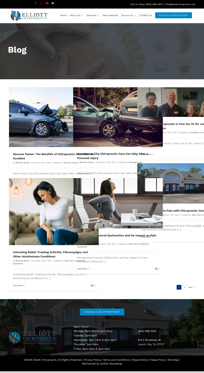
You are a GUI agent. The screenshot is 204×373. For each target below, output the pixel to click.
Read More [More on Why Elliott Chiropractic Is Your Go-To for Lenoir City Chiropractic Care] (146, 154)
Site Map (173, 359)
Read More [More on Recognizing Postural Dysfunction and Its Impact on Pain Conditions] (82, 269)
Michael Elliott (22, 163)
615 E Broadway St (149, 339)
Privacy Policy (92, 359)
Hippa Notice (140, 359)
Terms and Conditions (116, 359)
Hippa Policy (158, 359)
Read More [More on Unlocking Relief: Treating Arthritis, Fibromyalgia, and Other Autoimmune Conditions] (18, 285)
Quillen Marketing (111, 363)
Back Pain (196, 215)
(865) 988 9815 (147, 331)
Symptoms (18, 263)
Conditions (194, 132)
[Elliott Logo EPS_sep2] (32, 332)
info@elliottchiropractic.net (180, 4)
